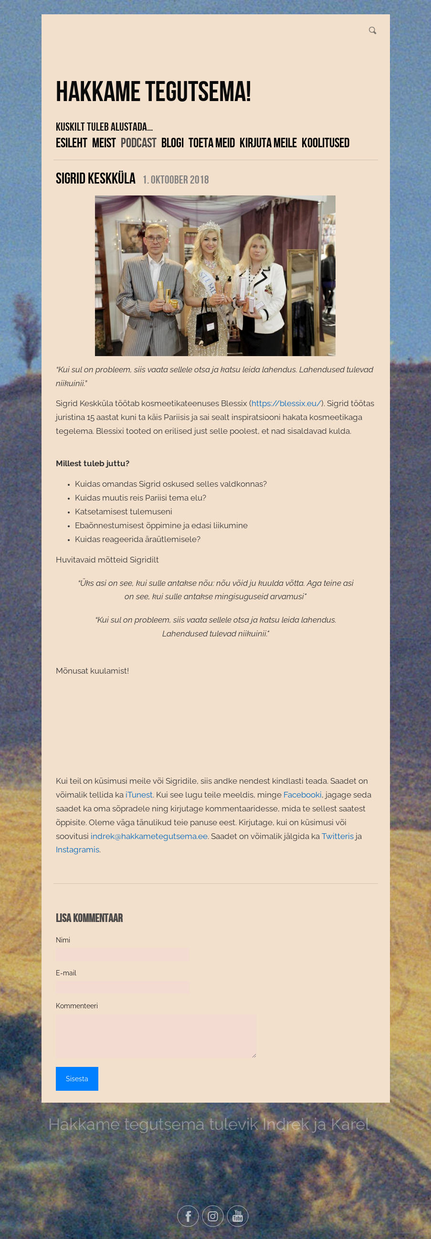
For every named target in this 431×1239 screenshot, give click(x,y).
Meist (104, 142)
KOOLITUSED (325, 142)
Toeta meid (212, 142)
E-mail (66, 973)
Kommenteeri (77, 1006)
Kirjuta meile (268, 142)
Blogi (172, 142)
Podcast (139, 142)
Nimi (63, 940)
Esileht (71, 142)
